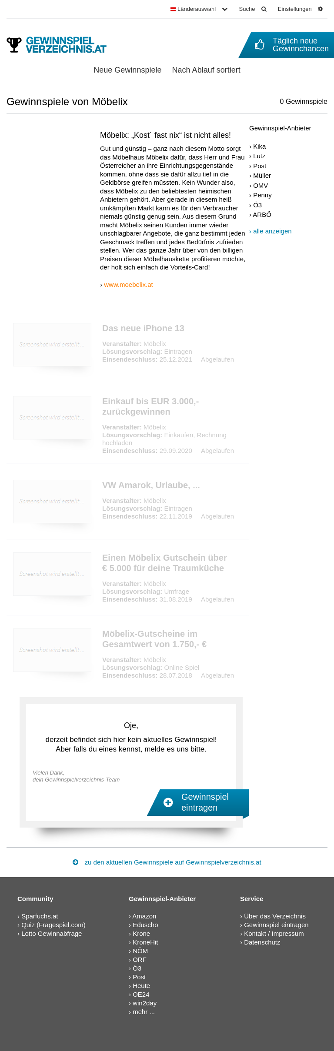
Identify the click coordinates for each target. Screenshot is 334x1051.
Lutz (259, 156)
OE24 (141, 994)
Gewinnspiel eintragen (276, 924)
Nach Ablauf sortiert (206, 70)
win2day (145, 1003)
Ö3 (257, 205)
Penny (262, 195)
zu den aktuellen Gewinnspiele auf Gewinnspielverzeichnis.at (167, 862)
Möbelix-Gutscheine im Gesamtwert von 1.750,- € (154, 639)
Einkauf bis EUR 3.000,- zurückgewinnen (150, 406)
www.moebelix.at (128, 284)
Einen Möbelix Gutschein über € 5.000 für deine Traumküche (164, 563)
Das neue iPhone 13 (143, 328)
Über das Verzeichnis (275, 916)
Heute (141, 985)
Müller (262, 175)
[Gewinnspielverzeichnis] (62, 45)
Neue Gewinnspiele (127, 70)
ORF (140, 959)
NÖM (140, 951)
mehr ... (144, 1011)
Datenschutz (262, 942)
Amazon (144, 916)
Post (259, 166)
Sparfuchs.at (39, 916)
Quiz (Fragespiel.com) (53, 924)
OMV (260, 185)
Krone (141, 933)
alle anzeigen (272, 231)
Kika (259, 146)
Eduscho (145, 924)
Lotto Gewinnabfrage (51, 933)
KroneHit (145, 942)
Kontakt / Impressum (274, 933)
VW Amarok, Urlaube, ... (151, 485)
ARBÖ (262, 214)
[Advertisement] (288, 375)
